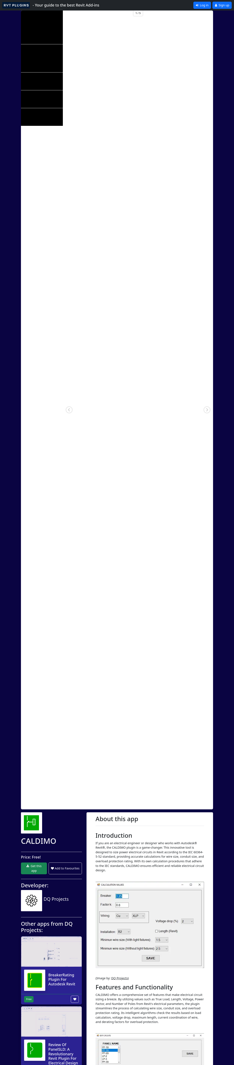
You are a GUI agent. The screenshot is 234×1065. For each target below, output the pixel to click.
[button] (69, 410)
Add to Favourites (65, 868)
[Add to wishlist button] (75, 999)
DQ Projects (119, 978)
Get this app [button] (34, 868)
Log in (202, 5)
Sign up (222, 5)
